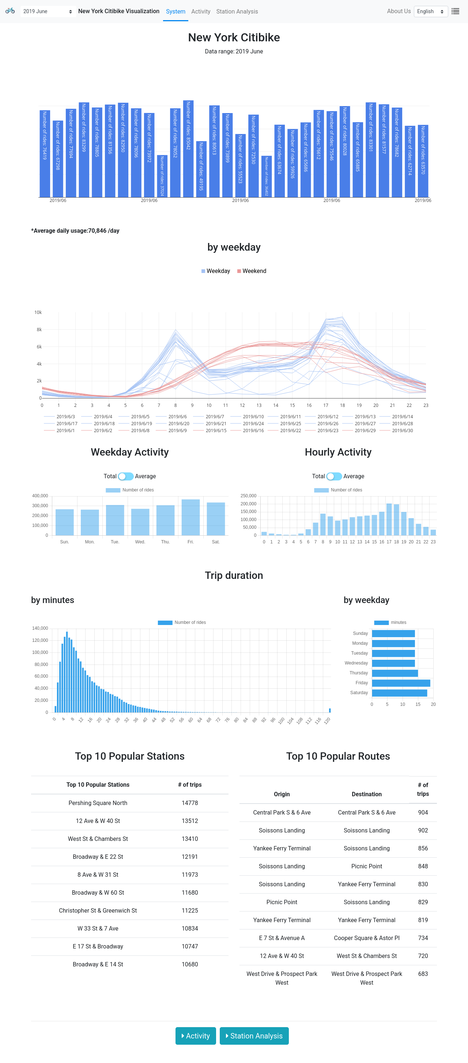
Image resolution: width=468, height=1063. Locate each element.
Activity (200, 11)
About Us (399, 11)
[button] (215, 271)
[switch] (126, 476)
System (175, 11)
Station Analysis (237, 11)
